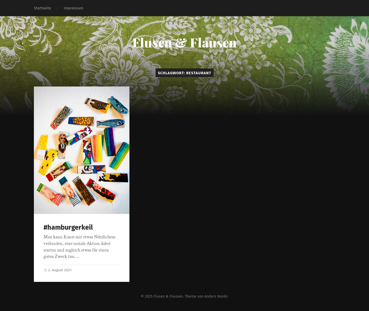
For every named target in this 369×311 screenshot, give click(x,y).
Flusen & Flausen (184, 42)
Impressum (73, 8)
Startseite (42, 8)
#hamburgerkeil (68, 227)
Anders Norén (216, 296)
